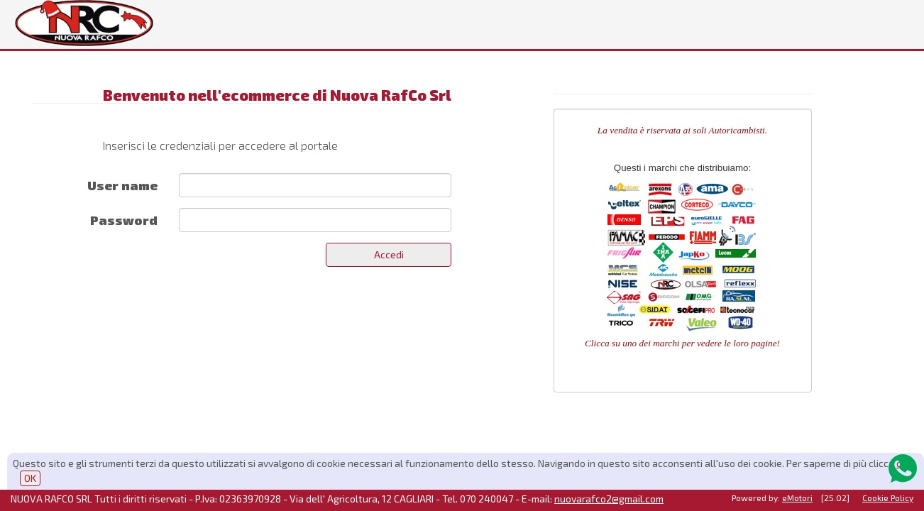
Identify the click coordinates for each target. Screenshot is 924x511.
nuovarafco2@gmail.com (609, 499)
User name (122, 185)
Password (124, 220)
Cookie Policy (887, 497)
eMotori (797, 497)
